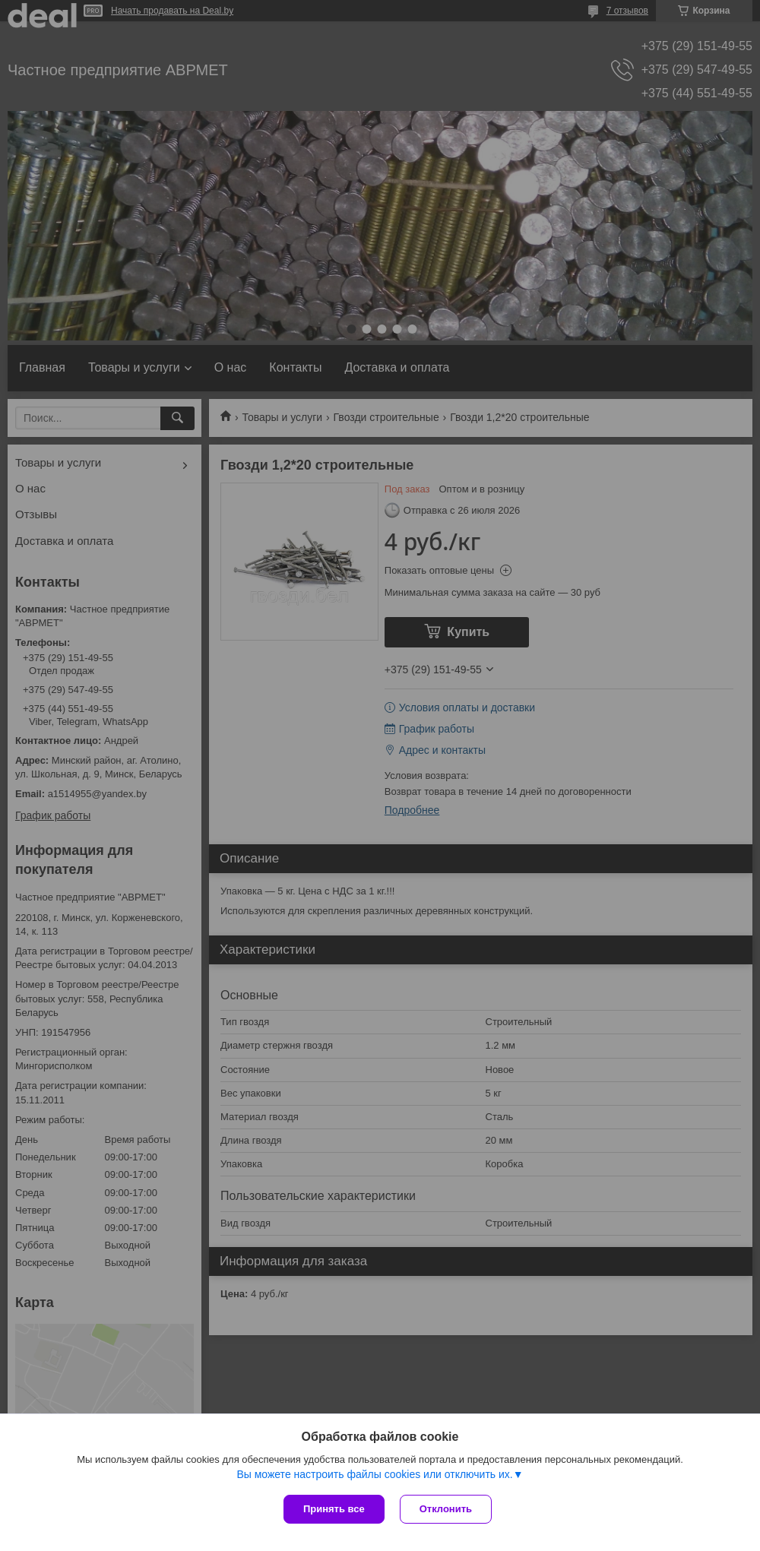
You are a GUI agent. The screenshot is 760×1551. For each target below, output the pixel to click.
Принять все (334, 1509)
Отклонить (446, 1509)
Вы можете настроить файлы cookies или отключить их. (374, 1474)
